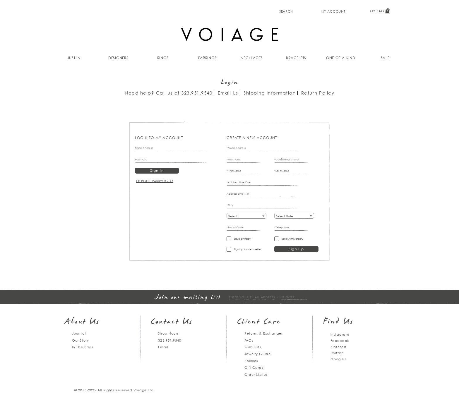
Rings (163, 58)
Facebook (339, 340)
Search (286, 11)
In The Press (82, 347)
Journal (79, 333)
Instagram (339, 334)
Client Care (259, 322)
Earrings (207, 58)
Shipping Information (270, 92)
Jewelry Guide (257, 354)
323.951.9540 (196, 92)
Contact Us (172, 322)
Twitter (336, 353)
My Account (333, 11)
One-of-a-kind (340, 58)
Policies (251, 361)
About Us (82, 322)
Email (163, 347)
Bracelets (296, 58)
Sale (385, 58)
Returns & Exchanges (263, 333)
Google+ (338, 359)
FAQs (248, 340)
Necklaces (252, 58)
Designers (118, 58)
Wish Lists (252, 347)
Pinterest (338, 347)
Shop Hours (168, 333)
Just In (74, 58)
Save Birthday (242, 238)
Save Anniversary (292, 238)
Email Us (228, 92)
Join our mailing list (188, 297)
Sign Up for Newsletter (247, 249)
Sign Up (296, 249)
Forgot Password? (154, 181)
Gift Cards (253, 367)
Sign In (157, 170)
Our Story (80, 340)
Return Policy (318, 92)
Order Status (256, 374)
